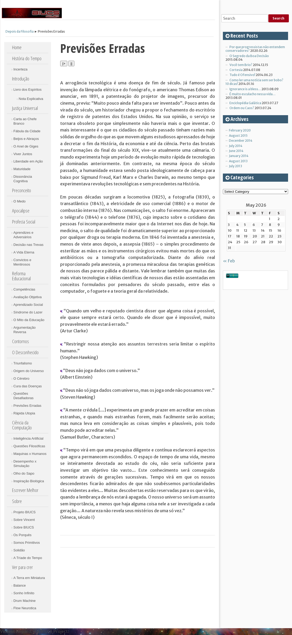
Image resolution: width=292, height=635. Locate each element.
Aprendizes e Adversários (23, 235)
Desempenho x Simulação (24, 463)
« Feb (229, 260)
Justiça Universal (25, 108)
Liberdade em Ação (28, 161)
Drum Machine (24, 601)
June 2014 (236, 151)
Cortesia (236, 70)
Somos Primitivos (26, 543)
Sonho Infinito (23, 593)
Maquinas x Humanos (30, 454)
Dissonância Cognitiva (22, 179)
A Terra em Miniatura (29, 578)
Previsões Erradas (27, 406)
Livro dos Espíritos (27, 90)
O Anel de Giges (25, 146)
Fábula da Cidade (26, 131)
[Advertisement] (257, 375)
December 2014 (240, 141)
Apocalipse (20, 210)
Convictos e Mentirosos (22, 262)
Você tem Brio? (240, 65)
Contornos (20, 341)
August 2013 (238, 161)
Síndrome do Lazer (28, 312)
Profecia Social (23, 221)
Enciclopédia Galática (245, 103)
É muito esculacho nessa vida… (252, 94)
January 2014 (238, 156)
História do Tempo (27, 58)
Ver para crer (22, 567)
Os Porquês (22, 535)
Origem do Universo (28, 371)
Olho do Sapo (23, 473)
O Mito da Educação (28, 320)
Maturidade (21, 169)
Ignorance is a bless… (245, 89)
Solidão (19, 550)
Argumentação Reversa (24, 330)
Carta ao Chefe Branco (25, 121)
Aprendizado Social (28, 305)
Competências (24, 289)
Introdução (20, 78)
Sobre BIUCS (23, 527)
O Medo (19, 201)
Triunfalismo (22, 363)
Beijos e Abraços (26, 139)
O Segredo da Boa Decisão (249, 56)
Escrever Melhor (25, 490)
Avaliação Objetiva (27, 297)
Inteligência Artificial (28, 438)
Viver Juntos (22, 154)
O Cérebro (21, 378)
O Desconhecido (25, 352)
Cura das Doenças (27, 386)
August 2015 (238, 136)
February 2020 (240, 130)
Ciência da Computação (22, 425)
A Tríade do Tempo (27, 558)
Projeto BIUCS (24, 512)
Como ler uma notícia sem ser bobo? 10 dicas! (254, 82)
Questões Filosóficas (29, 446)
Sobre (17, 501)
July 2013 (235, 166)
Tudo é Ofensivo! (242, 75)
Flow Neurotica (24, 608)
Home (17, 47)
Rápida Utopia (24, 413)
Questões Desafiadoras (23, 396)
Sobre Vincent (24, 520)
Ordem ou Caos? (241, 108)
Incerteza (20, 69)
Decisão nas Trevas (28, 245)
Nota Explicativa (31, 99)
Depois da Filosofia (20, 31)
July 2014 (235, 146)
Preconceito (21, 190)
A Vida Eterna (23, 252)
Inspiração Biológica (28, 481)
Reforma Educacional (21, 276)
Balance (19, 585)
